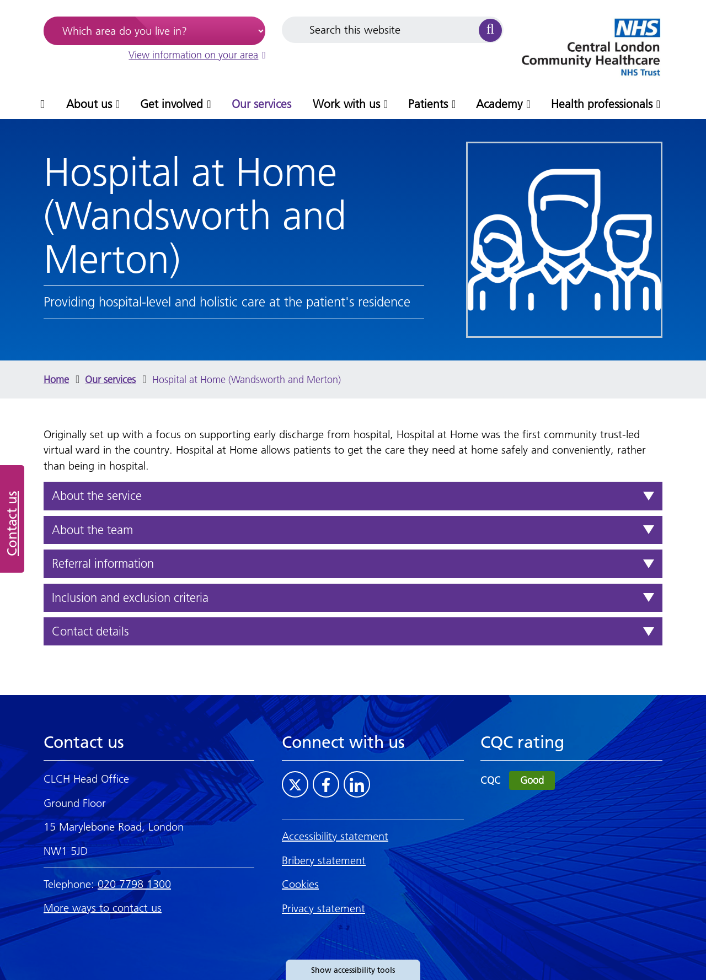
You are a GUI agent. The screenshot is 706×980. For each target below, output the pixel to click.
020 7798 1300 (134, 884)
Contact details (90, 631)
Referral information (103, 563)
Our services (110, 379)
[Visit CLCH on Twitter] (295, 784)
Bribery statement (324, 860)
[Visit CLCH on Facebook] (326, 784)
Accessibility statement (335, 836)
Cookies (300, 884)
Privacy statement (323, 908)
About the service (97, 495)
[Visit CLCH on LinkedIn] (357, 784)
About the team (92, 530)
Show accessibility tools (353, 970)
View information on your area (197, 55)
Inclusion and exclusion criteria (130, 597)
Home (56, 379)
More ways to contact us (103, 907)
